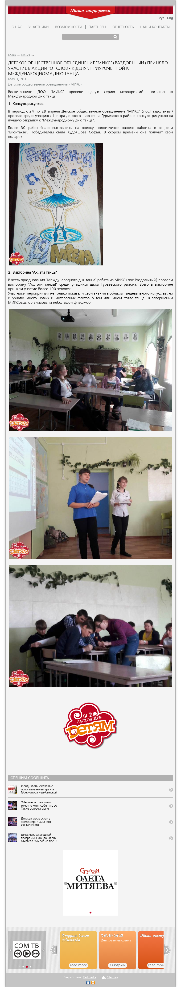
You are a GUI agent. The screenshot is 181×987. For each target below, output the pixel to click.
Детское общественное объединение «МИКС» (45, 84)
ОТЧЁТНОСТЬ (123, 27)
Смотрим (117, 965)
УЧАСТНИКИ (38, 27)
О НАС (17, 27)
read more (78, 965)
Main (12, 55)
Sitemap (112, 977)
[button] (65, 883)
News (25, 55)
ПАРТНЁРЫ (97, 27)
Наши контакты (155, 27)
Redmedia (89, 977)
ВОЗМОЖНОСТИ (68, 27)
